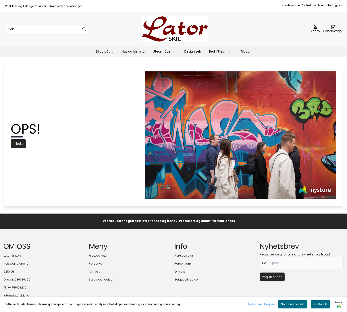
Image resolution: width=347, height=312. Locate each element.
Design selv (193, 51)
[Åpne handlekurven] (332, 29)
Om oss (94, 271)
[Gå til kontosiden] (315, 29)
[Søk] (47, 29)
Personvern (97, 263)
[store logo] (175, 29)
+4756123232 (17, 287)
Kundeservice (291, 5)
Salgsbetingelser (101, 279)
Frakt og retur (98, 255)
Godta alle (320, 304)
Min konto (324, 5)
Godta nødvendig (293, 304)
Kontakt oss (308, 5)
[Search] (84, 29)
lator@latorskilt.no (16, 295)
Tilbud (245, 51)
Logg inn (337, 5)
